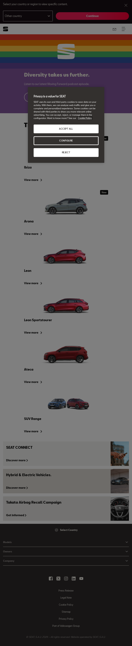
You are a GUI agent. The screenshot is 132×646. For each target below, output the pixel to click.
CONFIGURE (66, 141)
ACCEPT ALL (66, 129)
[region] (66, 125)
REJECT (66, 152)
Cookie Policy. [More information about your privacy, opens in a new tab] (85, 118)
